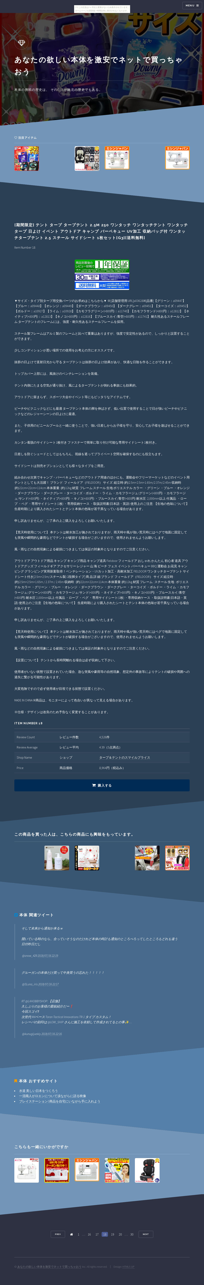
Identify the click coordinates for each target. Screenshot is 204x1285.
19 (112, 1234)
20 (120, 1234)
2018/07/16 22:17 (48, 984)
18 (104, 1234)
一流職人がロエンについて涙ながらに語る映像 (52, 1096)
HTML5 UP (128, 1266)
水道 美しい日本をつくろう (38, 1091)
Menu (190, 5)
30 (131, 1234)
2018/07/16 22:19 (48, 956)
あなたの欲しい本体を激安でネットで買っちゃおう (49, 1266)
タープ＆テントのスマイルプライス (124, 757)
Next (146, 1234)
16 (89, 1234)
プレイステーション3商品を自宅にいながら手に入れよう (59, 1101)
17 (97, 1234)
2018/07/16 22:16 (51, 1034)
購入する (105, 785)
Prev (58, 1234)
